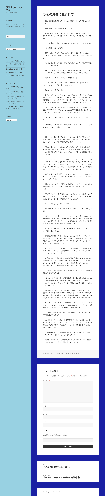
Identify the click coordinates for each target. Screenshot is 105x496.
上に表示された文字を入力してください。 (55, 435)
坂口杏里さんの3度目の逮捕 (14, 69)
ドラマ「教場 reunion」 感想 (15, 75)
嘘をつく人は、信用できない (14, 72)
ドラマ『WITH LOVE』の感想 (14, 87)
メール (45, 414)
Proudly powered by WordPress (52, 492)
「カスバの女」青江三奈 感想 (15, 61)
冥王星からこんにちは (14, 8)
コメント (46, 380)
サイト (45, 422)
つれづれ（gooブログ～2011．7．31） (69, 353)
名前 (44, 406)
